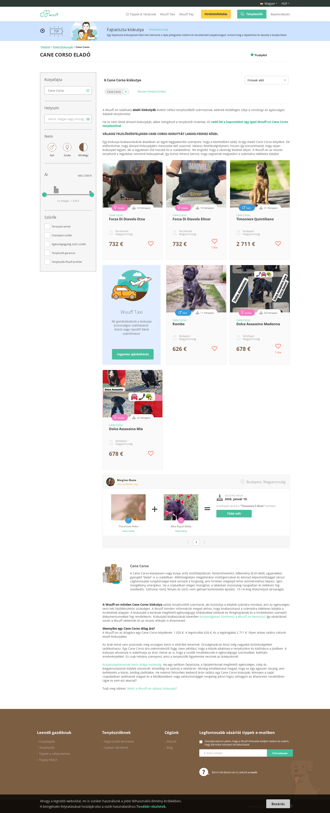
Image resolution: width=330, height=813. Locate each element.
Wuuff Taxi (167, 14)
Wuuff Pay (186, 14)
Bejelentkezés (280, 14)
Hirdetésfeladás (216, 14)
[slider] (44, 194)
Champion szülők (62, 235)
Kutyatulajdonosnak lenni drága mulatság (131, 664)
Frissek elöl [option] (256, 80)
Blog (170, 748)
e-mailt (252, 772)
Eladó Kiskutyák (63, 47)
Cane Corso (114, 91)
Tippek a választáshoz (54, 754)
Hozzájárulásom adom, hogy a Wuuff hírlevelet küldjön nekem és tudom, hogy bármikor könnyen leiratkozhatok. (247, 742)
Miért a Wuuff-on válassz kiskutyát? (152, 688)
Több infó (234, 514)
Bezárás (278, 804)
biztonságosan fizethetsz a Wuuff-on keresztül (232, 617)
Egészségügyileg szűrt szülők (69, 244)
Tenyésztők (254, 14)
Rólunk (171, 741)
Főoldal (45, 47)
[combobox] (68, 90)
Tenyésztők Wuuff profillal (67, 261)
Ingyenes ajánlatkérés (133, 354)
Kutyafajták (47, 741)
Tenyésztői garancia (63, 253)
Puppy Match (48, 760)
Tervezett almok (61, 226)
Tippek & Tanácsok (140, 14)
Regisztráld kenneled (119, 741)
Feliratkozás (279, 753)
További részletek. (151, 806)
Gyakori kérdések (116, 748)
